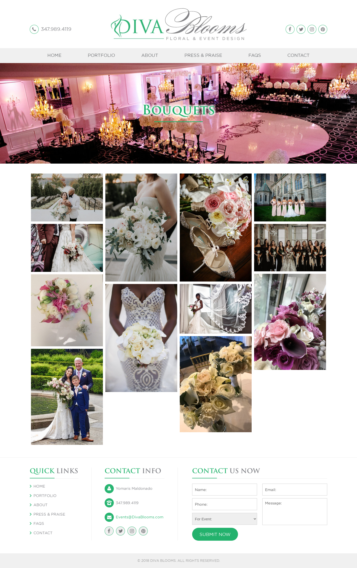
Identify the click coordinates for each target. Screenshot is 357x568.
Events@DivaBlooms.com (139, 517)
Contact (298, 55)
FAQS (254, 55)
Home (54, 55)
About (149, 55)
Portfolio (101, 55)
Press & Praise (203, 55)
